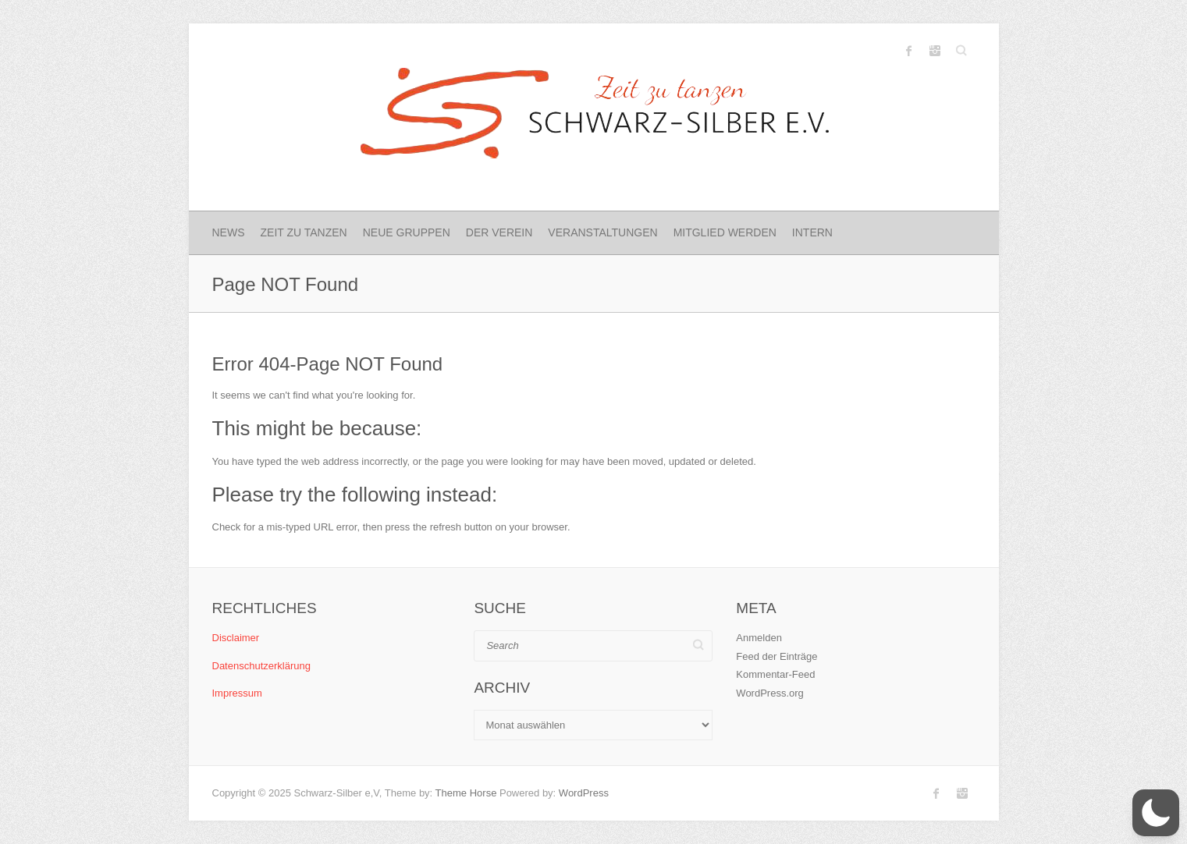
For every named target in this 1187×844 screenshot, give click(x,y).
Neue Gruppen (406, 232)
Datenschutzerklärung (261, 666)
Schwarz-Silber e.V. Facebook (909, 50)
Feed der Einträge (776, 656)
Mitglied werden (725, 232)
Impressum (237, 693)
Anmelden (759, 638)
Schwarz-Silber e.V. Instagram (935, 50)
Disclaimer (236, 638)
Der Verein (499, 232)
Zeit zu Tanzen (304, 232)
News (228, 232)
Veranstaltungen (602, 232)
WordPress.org (769, 693)
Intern (812, 232)
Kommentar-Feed (775, 674)
